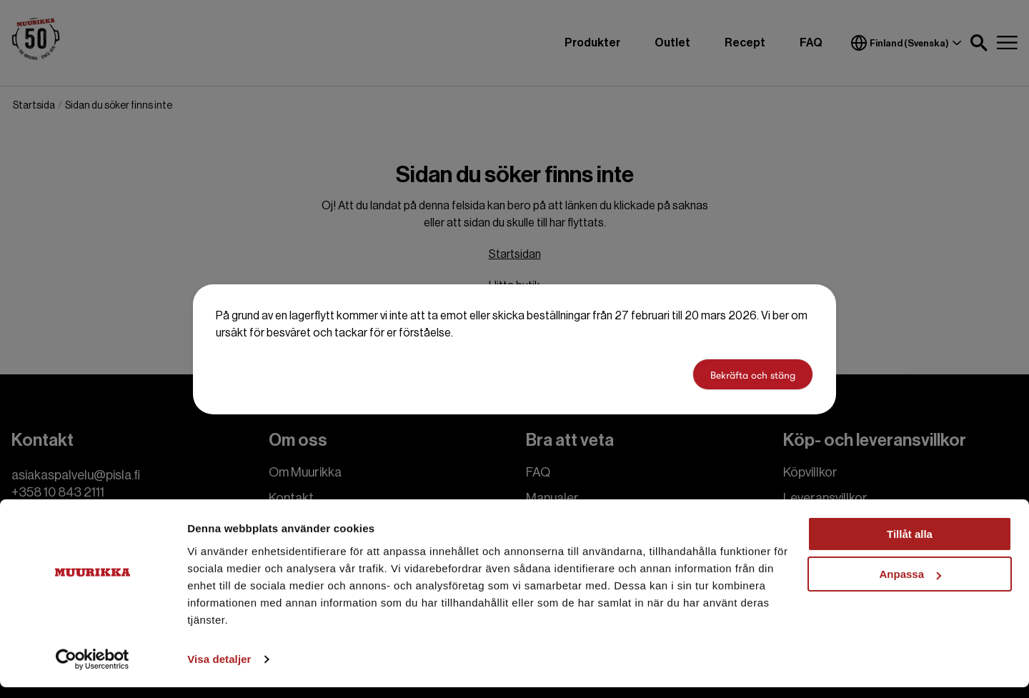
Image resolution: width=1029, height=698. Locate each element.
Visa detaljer (219, 670)
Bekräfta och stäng (752, 375)
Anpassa (910, 585)
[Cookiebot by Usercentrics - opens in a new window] (92, 670)
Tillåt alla (910, 545)
